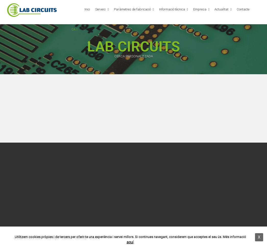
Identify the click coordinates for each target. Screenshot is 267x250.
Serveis (100, 9)
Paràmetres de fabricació (132, 9)
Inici (87, 9)
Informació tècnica (172, 9)
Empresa (200, 9)
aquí (130, 242)
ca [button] (74, 29)
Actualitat (221, 9)
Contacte (243, 9)
